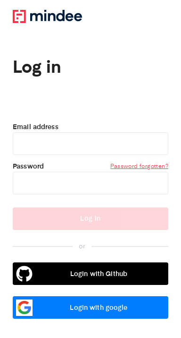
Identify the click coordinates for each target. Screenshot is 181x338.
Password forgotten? (139, 166)
